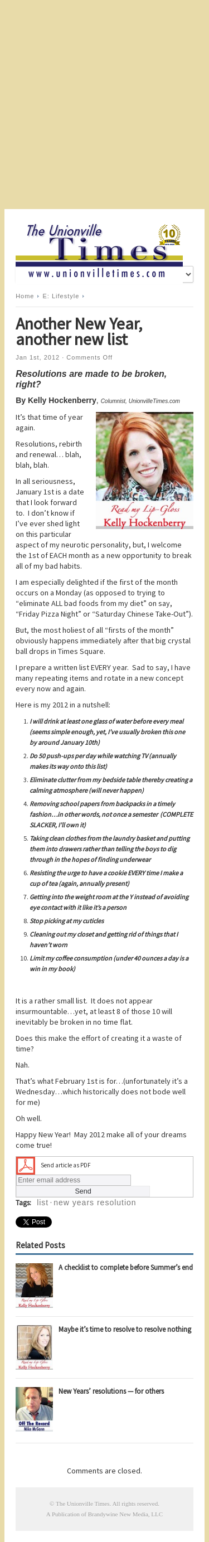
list (42, 1202)
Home (25, 296)
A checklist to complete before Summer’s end (126, 1267)
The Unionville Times (83, 1503)
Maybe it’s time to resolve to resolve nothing (125, 1329)
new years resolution (95, 1202)
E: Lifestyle (61, 296)
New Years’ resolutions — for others (111, 1391)
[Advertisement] (104, 104)
